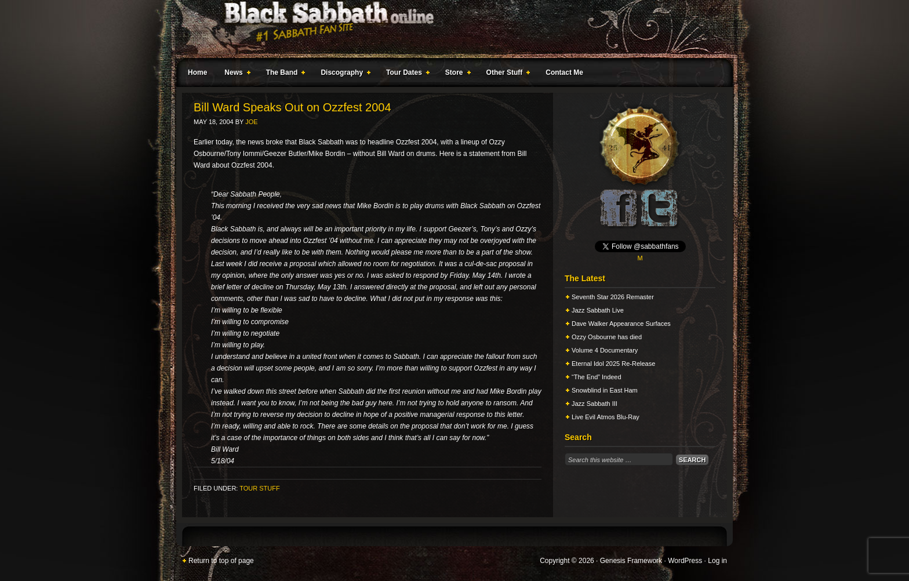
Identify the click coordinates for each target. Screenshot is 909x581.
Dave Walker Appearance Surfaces (621, 323)
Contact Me (564, 72)
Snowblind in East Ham (605, 390)
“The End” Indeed (596, 376)
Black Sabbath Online (448, 29)
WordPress (685, 561)
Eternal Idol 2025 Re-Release (613, 363)
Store (455, 74)
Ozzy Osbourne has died (607, 336)
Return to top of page (221, 561)
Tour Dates (405, 74)
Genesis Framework (631, 561)
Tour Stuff (259, 488)
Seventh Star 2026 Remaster (613, 296)
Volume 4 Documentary (605, 350)
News (235, 74)
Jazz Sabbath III (594, 403)
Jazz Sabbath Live (598, 310)
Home (197, 72)
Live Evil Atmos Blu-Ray (605, 416)
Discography (343, 74)
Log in (717, 561)
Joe (251, 121)
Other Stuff (506, 74)
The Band (283, 74)
